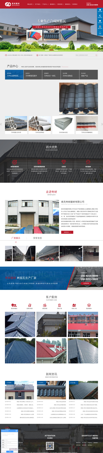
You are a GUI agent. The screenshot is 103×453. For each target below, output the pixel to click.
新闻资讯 (67, 4)
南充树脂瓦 (60, 55)
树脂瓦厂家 (47, 55)
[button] (1, 124)
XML (22, 55)
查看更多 (66, 232)
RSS (19, 55)
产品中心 (44, 4)
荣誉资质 (59, 4)
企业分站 (9, 55)
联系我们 (74, 4)
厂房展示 (16, 238)
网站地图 (15, 55)
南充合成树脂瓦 (53, 55)
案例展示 (52, 4)
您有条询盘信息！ (28, 55)
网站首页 (29, 4)
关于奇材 (37, 4)
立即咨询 (86, 283)
